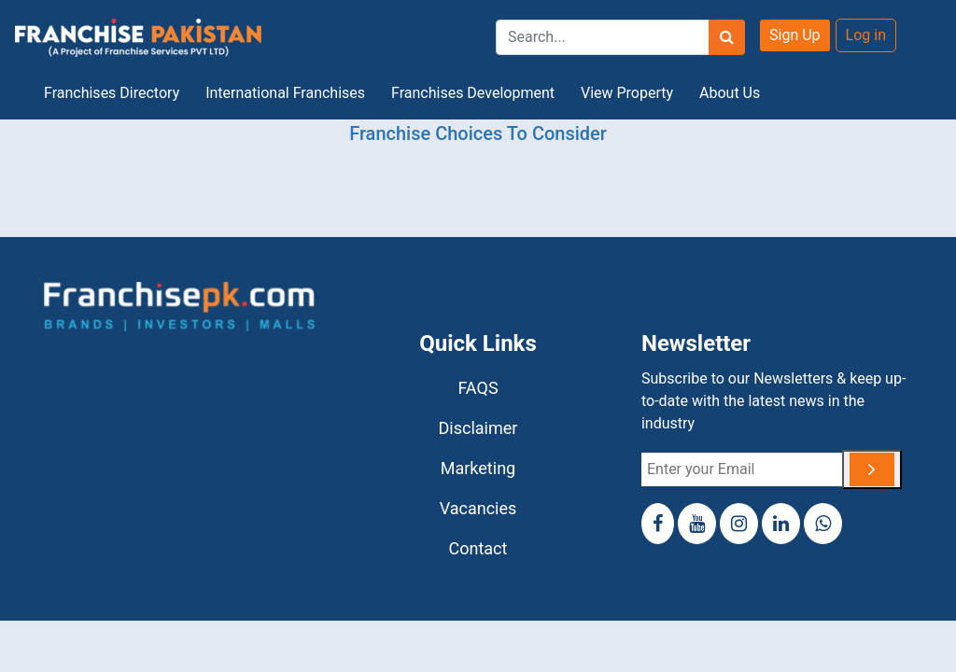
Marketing (478, 468)
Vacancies (478, 508)
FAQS (477, 388)
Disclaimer (478, 428)
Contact (478, 548)
